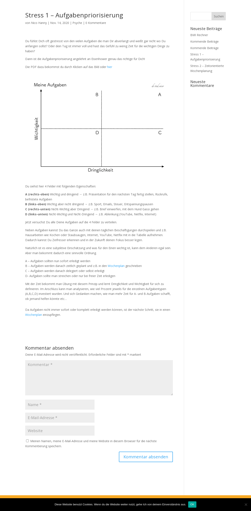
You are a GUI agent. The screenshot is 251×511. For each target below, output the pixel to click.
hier (109, 67)
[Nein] (246, 504)
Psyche (77, 23)
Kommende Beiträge (204, 41)
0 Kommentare (95, 23)
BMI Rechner (199, 35)
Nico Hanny (39, 23)
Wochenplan (116, 266)
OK (192, 504)
